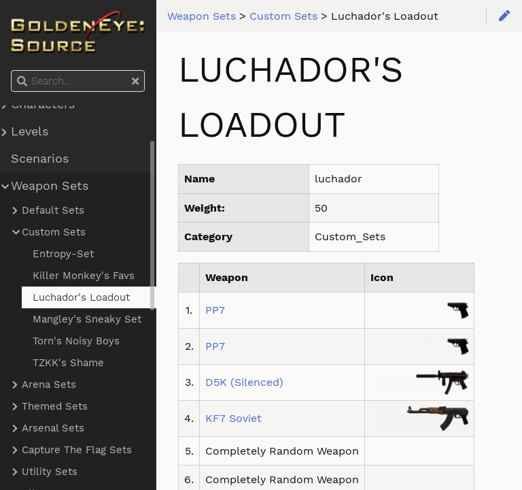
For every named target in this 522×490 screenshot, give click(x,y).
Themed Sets (55, 406)
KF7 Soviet (233, 418)
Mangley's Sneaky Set (87, 319)
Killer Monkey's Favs (84, 276)
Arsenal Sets (53, 428)
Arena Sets (49, 384)
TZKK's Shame (68, 363)
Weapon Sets (49, 186)
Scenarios (40, 158)
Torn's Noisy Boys (76, 341)
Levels (29, 131)
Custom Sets (54, 232)
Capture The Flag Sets (77, 450)
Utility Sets (49, 472)
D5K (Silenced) (244, 382)
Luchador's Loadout (81, 297)
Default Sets (53, 210)
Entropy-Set (63, 254)
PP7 (215, 310)
